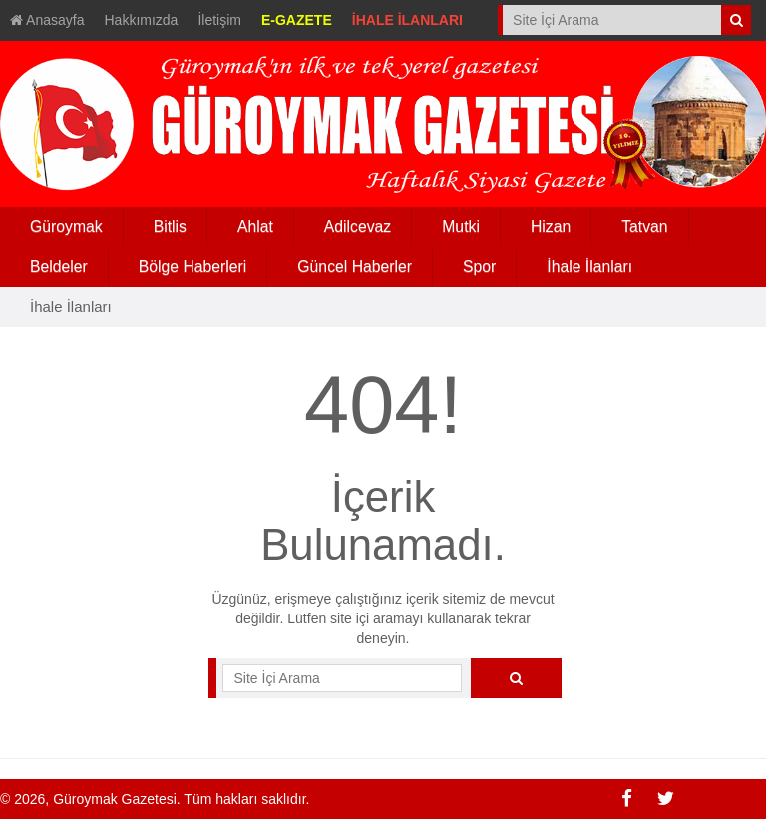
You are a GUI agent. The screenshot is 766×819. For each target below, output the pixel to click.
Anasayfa (47, 20)
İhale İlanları (589, 266)
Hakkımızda (142, 20)
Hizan (551, 226)
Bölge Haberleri (193, 266)
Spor (479, 266)
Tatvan (644, 226)
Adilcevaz (357, 226)
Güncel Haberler (354, 266)
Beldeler (59, 266)
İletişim (219, 20)
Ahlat (255, 226)
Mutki (461, 226)
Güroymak (66, 226)
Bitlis (170, 226)
